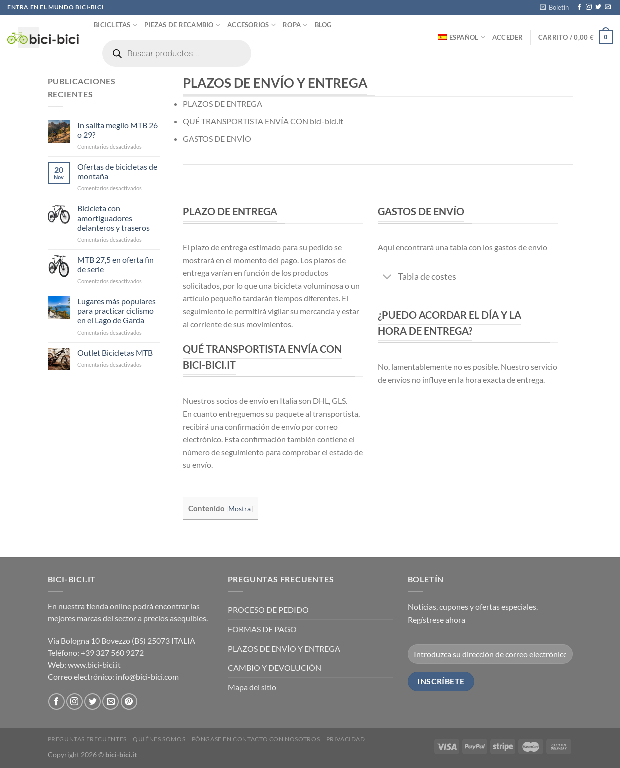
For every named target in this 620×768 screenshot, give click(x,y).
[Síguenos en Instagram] (589, 7)
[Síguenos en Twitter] (598, 7)
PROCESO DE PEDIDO (268, 609)
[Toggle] (387, 278)
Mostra (239, 508)
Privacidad (345, 739)
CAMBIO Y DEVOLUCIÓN (274, 667)
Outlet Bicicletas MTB (115, 353)
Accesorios (251, 25)
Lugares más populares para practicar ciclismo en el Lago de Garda (116, 310)
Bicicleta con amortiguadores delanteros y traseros (113, 218)
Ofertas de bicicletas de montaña (117, 171)
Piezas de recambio (182, 25)
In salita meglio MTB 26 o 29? (117, 130)
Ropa (295, 25)
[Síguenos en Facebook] (579, 7)
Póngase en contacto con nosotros (256, 739)
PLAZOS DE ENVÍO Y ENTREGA (284, 649)
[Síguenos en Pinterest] (129, 702)
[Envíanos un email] (608, 7)
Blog (323, 25)
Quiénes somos (159, 739)
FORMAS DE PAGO (262, 629)
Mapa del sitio (252, 687)
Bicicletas (115, 25)
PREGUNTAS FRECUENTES (87, 739)
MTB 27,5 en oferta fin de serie (115, 264)
